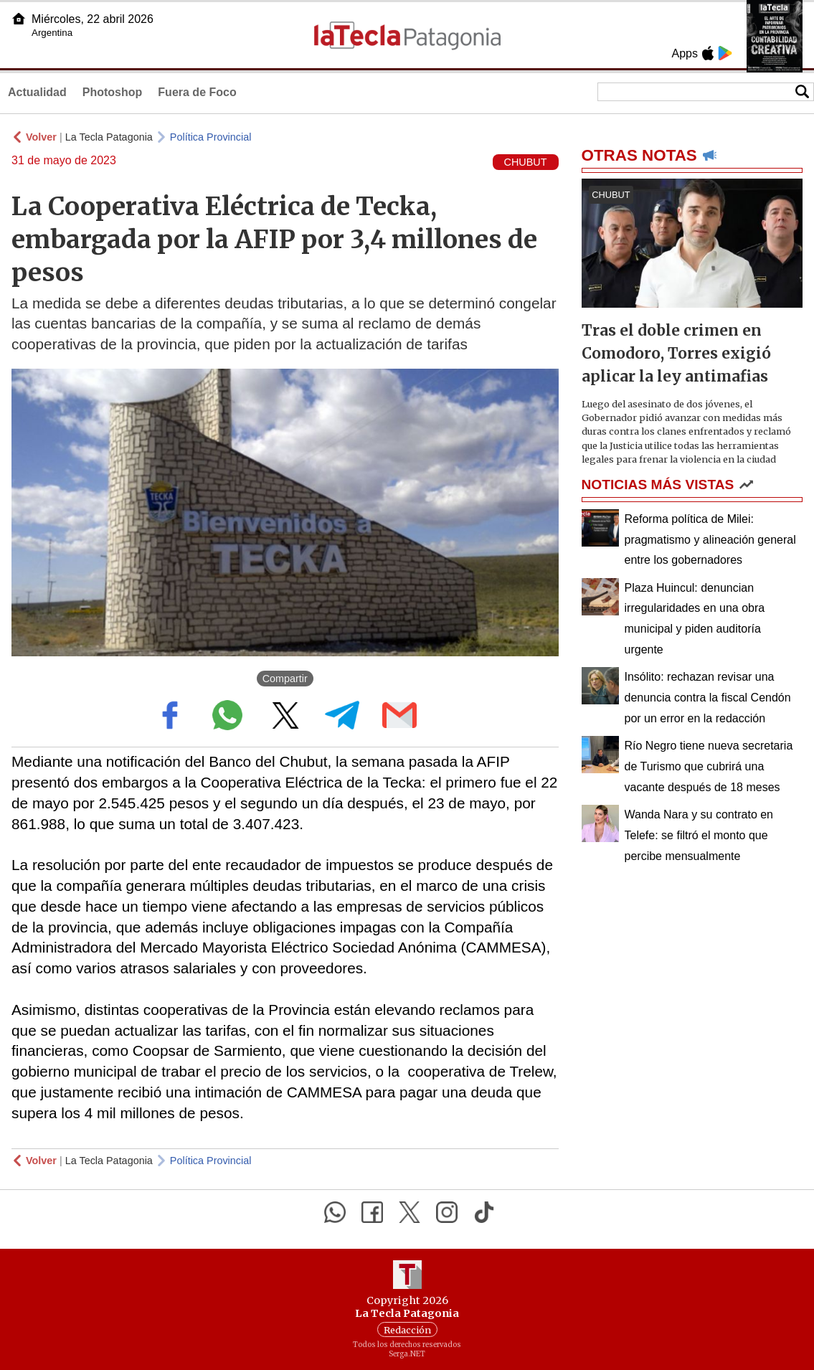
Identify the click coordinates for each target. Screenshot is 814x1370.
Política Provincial (211, 137)
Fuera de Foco (197, 92)
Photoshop (112, 92)
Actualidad (37, 92)
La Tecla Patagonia (109, 137)
